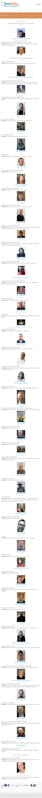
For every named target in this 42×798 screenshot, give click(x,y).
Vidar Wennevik (15, 58)
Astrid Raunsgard (21, 513)
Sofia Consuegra (21, 151)
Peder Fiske (21, 239)
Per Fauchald (21, 202)
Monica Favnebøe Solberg (21, 643)
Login (21, 10)
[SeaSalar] (10, 4)
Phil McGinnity (21, 453)
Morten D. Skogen (21, 604)
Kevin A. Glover (21, 326)
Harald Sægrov (21, 551)
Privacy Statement (22, 795)
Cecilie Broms (21, 116)
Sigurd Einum (21, 167)
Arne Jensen (21, 423)
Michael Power (21, 493)
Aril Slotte (21, 623)
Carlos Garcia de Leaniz (21, 277)
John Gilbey (21, 311)
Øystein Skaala (21, 585)
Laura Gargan (21, 295)
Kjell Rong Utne (21, 699)
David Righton (21, 533)
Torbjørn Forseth (21, 258)
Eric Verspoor (21, 718)
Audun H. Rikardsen (15, 77)
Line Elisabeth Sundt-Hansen (21, 680)
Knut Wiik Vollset (21, 738)
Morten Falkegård (21, 185)
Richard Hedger (21, 344)
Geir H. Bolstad (21, 94)
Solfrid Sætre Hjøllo (21, 383)
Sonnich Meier (21, 475)
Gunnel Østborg (21, 745)
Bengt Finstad (21, 222)
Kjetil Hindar (21, 363)
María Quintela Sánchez (21, 568)
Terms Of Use (31, 795)
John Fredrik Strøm (21, 662)
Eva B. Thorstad (17, 38)
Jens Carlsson (21, 131)
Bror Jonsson (21, 439)
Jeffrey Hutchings (21, 405)
